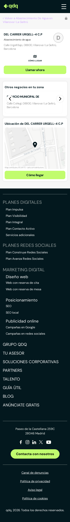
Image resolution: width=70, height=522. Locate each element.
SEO (8, 306)
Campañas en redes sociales (25, 334)
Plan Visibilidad (16, 216)
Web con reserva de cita (22, 283)
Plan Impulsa (14, 209)
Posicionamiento (22, 300)
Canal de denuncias (35, 473)
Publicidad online (22, 321)
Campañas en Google (20, 327)
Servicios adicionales (20, 235)
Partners (12, 370)
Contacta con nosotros (35, 454)
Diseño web (17, 276)
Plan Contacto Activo (20, 229)
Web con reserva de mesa (23, 289)
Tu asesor (13, 353)
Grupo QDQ (15, 344)
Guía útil (12, 387)
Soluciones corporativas (31, 361)
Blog (8, 396)
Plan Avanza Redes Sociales (24, 259)
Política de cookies (35, 498)
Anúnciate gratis (21, 405)
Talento (11, 379)
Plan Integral (14, 222)
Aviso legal (35, 490)
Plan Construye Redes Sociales (27, 252)
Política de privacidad (35, 481)
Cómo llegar (35, 175)
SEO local (12, 313)
